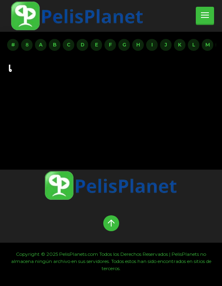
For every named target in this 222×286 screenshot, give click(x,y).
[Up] (111, 223)
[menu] (205, 16)
